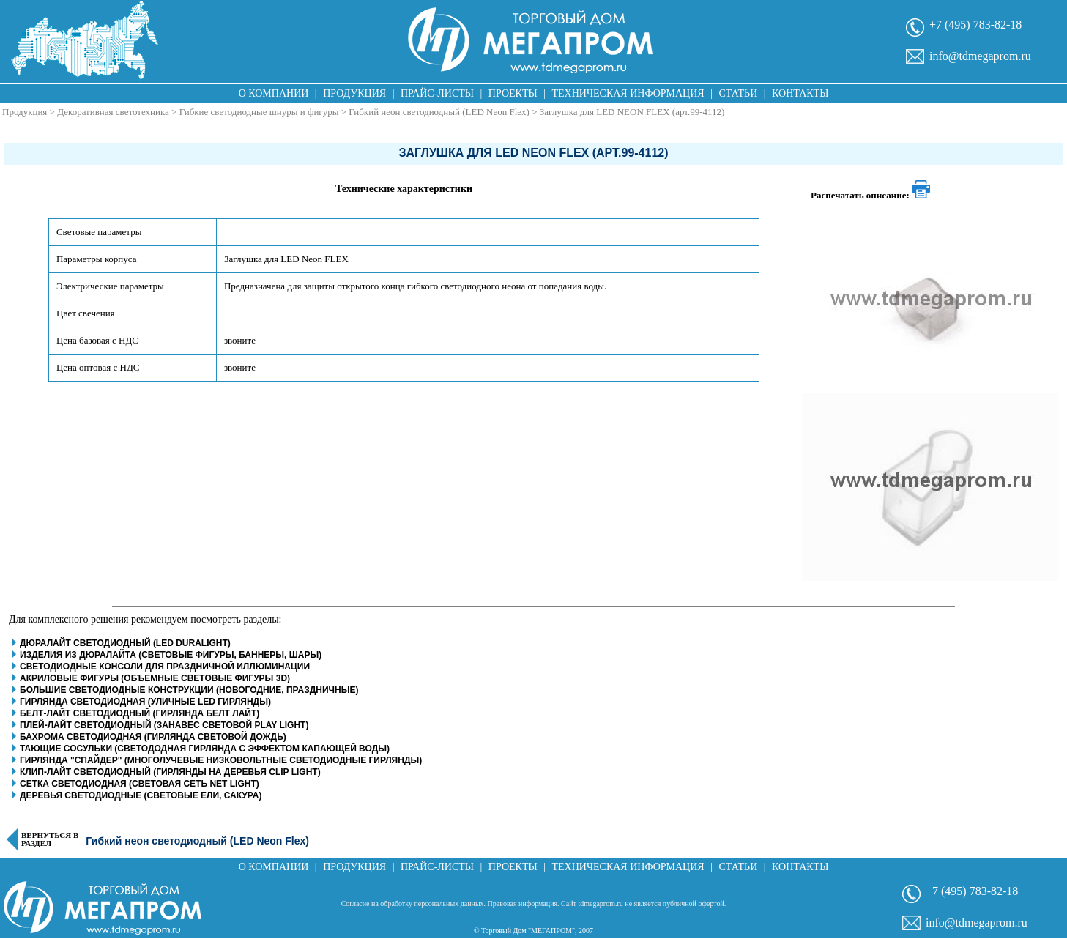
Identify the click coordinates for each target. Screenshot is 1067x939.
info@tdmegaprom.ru (980, 56)
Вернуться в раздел (49, 839)
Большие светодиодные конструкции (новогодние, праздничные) (189, 690)
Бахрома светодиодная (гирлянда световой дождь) (153, 737)
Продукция (354, 93)
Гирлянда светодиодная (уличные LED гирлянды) (145, 702)
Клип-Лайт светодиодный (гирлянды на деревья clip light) (170, 772)
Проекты (513, 93)
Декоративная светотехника (113, 111)
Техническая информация (627, 93)
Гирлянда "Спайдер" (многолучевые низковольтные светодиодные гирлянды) (221, 760)
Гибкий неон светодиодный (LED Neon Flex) (439, 111)
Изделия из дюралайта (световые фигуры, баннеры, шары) (170, 655)
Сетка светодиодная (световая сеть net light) (139, 784)
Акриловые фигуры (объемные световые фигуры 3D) (155, 678)
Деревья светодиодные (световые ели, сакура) (140, 795)
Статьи (737, 93)
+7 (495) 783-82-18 (975, 24)
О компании (274, 93)
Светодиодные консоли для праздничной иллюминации (165, 666)
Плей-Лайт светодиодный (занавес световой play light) (164, 725)
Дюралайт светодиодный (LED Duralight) (125, 643)
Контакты (800, 93)
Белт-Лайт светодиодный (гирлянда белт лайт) (139, 713)
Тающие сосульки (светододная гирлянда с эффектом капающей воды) (205, 748)
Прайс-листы (437, 93)
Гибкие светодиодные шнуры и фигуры (259, 111)
